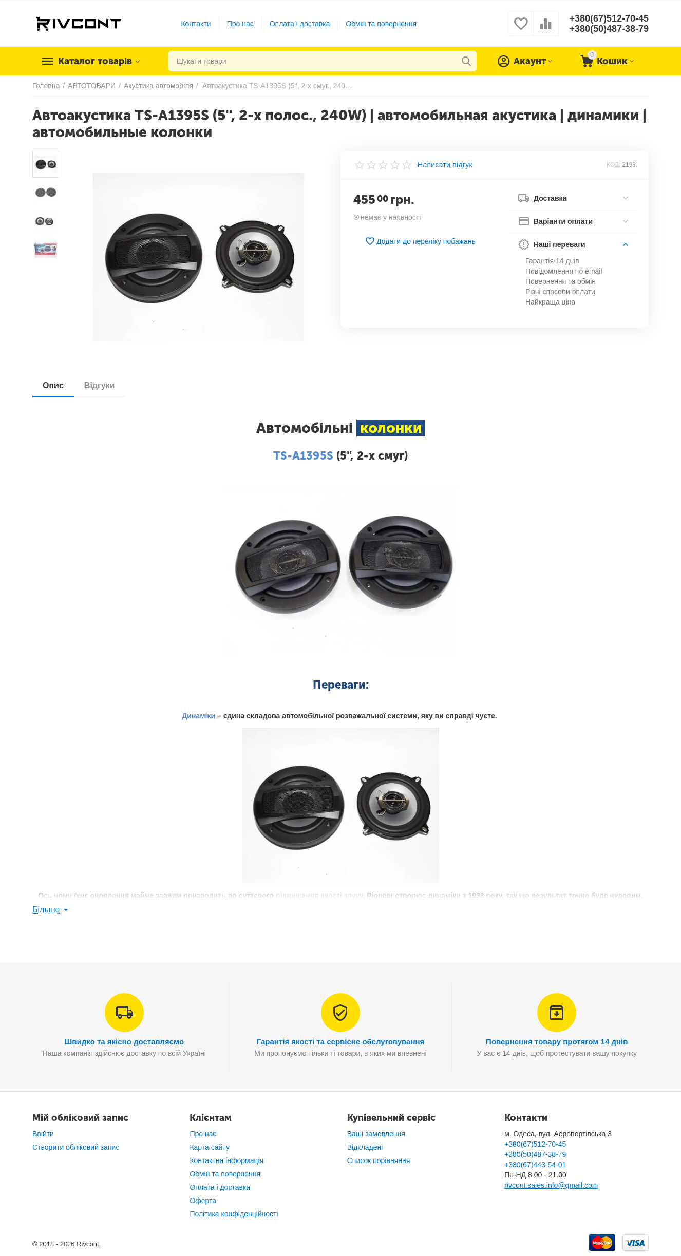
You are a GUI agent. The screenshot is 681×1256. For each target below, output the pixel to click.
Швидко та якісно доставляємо (124, 1041)
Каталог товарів (95, 61)
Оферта (203, 1200)
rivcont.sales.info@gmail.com (551, 1185)
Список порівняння (378, 1160)
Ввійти (43, 1134)
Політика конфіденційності (234, 1214)
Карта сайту (210, 1147)
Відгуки (99, 385)
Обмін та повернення (381, 24)
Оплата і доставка (300, 24)
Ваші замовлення (376, 1134)
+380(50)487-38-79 (609, 29)
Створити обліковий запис (75, 1147)
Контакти (196, 24)
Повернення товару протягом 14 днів (557, 1041)
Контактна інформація (226, 1160)
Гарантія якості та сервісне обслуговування (341, 1041)
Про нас (240, 24)
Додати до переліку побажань (420, 241)
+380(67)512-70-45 (609, 18)
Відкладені (365, 1147)
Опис (53, 385)
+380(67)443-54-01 (535, 1164)
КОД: (613, 164)
